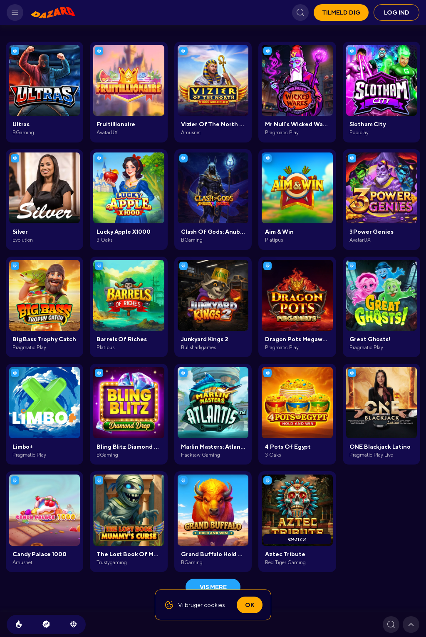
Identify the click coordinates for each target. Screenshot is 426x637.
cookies (214, 605)
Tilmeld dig (341, 12)
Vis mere (213, 587)
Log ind (396, 12)
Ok (249, 605)
